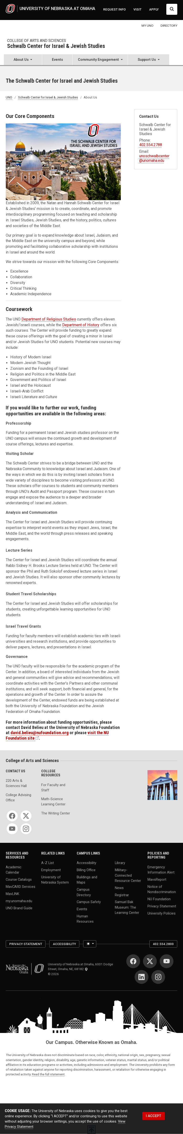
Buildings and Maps (87, 880)
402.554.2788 (150, 144)
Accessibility (86, 863)
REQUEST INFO (114, 9)
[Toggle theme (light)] (89, 943)
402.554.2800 (163, 944)
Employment (51, 870)
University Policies (161, 913)
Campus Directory (84, 892)
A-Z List (47, 863)
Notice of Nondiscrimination (161, 889)
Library (120, 863)
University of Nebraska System (55, 880)
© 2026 (54, 974)
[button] (23, 60)
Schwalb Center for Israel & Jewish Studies (56, 46)
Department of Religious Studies (48, 319)
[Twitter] (25, 815)
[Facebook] (12, 815)
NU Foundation (159, 899)
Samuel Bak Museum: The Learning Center (127, 907)
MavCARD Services (20, 887)
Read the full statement (48, 1074)
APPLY (154, 9)
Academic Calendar (13, 870)
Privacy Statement (161, 906)
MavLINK (12, 894)
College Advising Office (18, 797)
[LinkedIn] (141, 977)
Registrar (122, 895)
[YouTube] (12, 828)
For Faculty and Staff (53, 787)
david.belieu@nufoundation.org (39, 732)
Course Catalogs (19, 879)
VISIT (137, 9)
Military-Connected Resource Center (128, 875)
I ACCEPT (153, 1116)
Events (57, 59)
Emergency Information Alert (160, 870)
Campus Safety (89, 902)
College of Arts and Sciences (36, 40)
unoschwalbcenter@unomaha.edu (154, 158)
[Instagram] (25, 828)
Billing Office (86, 870)
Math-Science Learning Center (53, 801)
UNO (9, 97)
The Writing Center (55, 813)
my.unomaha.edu (19, 901)
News (119, 887)
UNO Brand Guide (19, 908)
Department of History (80, 325)
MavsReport (156, 879)
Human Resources (85, 919)
